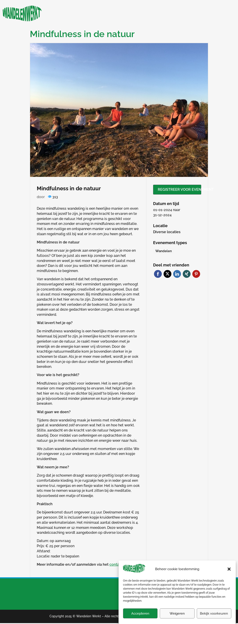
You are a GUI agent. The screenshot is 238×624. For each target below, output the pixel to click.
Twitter (167, 274)
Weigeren (177, 619)
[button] (229, 574)
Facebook (158, 274)
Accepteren (140, 619)
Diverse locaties (167, 232)
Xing (187, 274)
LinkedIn (177, 274)
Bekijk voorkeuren (214, 619)
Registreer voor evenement (179, 189)
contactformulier (123, 564)
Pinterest (196, 274)
